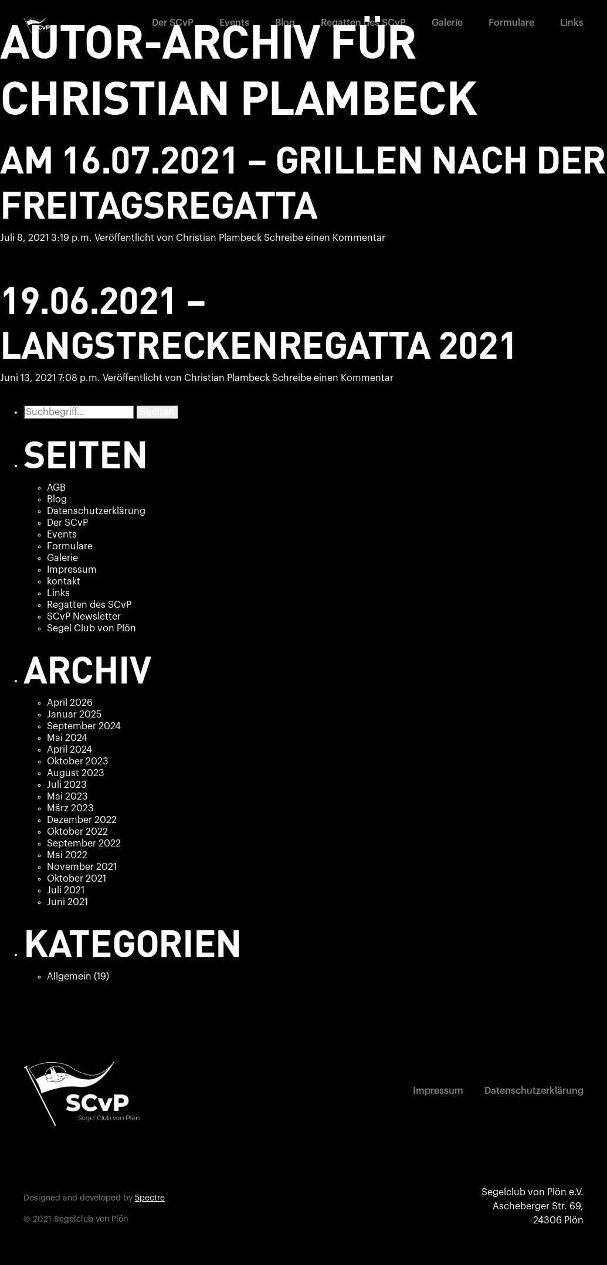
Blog (285, 23)
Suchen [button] (157, 412)
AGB (56, 487)
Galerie (447, 23)
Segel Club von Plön (91, 628)
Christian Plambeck (219, 238)
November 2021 (82, 867)
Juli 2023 (67, 785)
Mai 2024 (67, 738)
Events (234, 23)
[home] (38, 25)
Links (572, 23)
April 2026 (70, 703)
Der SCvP (173, 23)
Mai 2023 (67, 796)
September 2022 (84, 843)
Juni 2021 (67, 902)
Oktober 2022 (77, 831)
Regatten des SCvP (363, 23)
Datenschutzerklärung (96, 511)
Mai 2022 (67, 855)
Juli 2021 (65, 890)
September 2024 (84, 726)
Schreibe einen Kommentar (324, 238)
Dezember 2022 (82, 820)
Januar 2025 (74, 714)
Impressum (72, 569)
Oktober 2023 (77, 761)
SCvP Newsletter (84, 616)
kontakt (63, 581)
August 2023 (75, 773)
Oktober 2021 (76, 878)
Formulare (511, 23)
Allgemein (69, 976)
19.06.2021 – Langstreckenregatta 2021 (258, 321)
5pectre (150, 1198)
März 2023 (70, 808)
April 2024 (69, 749)
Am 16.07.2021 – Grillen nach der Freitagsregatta (303, 180)
